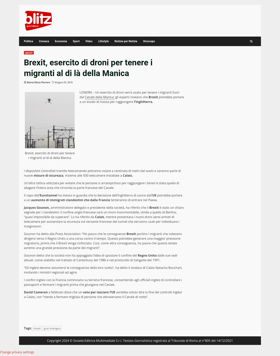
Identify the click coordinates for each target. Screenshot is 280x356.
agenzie (29, 52)
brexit (37, 328)
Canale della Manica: (100, 97)
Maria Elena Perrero (38, 82)
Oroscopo (149, 41)
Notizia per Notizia (126, 41)
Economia (61, 41)
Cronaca (44, 41)
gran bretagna (52, 328)
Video (88, 41)
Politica (28, 41)
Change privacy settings (17, 352)
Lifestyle (103, 41)
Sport (76, 41)
